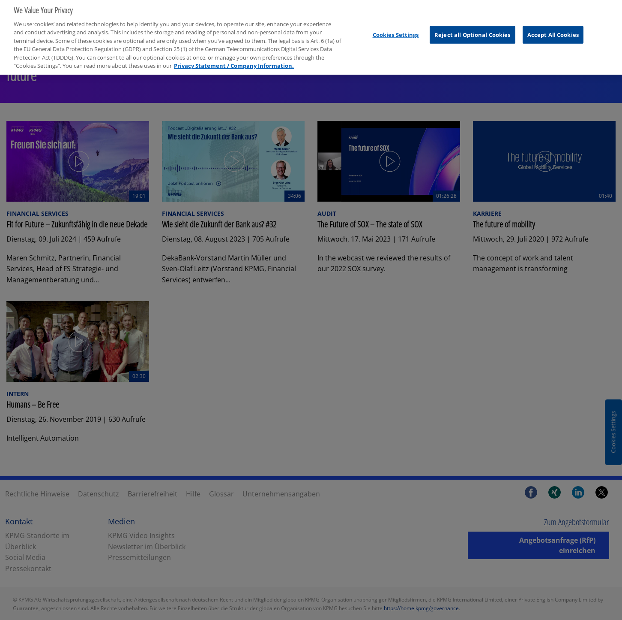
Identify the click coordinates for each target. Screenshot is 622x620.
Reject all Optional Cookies (472, 31)
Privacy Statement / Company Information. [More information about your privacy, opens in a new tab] (234, 63)
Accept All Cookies (553, 31)
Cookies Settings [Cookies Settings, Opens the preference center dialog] (396, 31)
